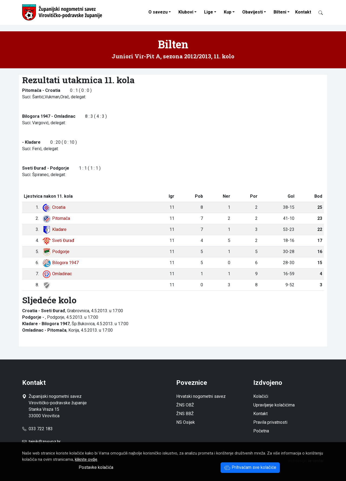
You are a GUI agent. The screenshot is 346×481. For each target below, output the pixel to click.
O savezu (158, 12)
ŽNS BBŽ (185, 413)
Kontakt (303, 12)
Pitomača (56, 218)
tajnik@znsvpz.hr (45, 441)
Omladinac (57, 273)
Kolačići (260, 396)
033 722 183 (37, 428)
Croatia (53, 207)
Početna (261, 430)
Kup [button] (227, 12)
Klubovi (185, 12)
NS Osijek (185, 422)
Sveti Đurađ (58, 240)
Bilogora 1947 (60, 262)
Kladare (54, 229)
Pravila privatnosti (270, 422)
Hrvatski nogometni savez (201, 396)
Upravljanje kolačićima (274, 405)
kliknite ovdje (86, 459)
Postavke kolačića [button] (96, 467)
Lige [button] (208, 12)
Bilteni (280, 12)
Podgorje (55, 251)
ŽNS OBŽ (185, 405)
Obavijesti (252, 12)
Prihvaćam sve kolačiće (250, 467)
